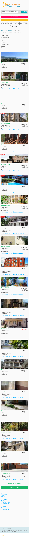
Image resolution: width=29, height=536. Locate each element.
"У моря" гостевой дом (6, 227)
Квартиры (4, 42)
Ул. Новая (3, 506)
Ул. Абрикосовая (5, 509)
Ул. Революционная (6, 502)
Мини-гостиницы (5, 44)
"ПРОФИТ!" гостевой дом (6, 268)
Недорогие (3, 496)
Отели (3, 46)
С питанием (4, 499)
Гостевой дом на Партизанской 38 (6, 350)
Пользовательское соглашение (9, 531)
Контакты (9, 528)
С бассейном (4, 493)
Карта (10, 69)
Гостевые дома (5, 37)
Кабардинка (9, 30)
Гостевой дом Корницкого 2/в (6, 451)
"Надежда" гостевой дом (6, 103)
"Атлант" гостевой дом (6, 82)
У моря (2, 495)
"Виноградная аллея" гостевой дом (6, 246)
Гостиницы (4, 39)
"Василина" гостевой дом (6, 62)
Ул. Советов (4, 508)
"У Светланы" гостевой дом (6, 164)
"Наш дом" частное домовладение (6, 391)
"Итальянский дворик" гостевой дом (6, 123)
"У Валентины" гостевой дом (6, 473)
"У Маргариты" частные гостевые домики (6, 287)
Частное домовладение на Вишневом (6, 410)
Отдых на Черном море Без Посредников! (11, 7)
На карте (3, 498)
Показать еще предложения (14, 483)
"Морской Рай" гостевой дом (6, 205)
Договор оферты (22, 530)
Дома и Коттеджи (6, 40)
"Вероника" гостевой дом (6, 185)
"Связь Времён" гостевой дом (6, 309)
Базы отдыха (4, 35)
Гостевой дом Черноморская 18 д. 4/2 (6, 328)
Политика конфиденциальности (9, 530)
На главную (3, 30)
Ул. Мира (3, 500)
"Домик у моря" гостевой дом (6, 144)
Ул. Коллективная (5, 505)
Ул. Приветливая (5, 503)
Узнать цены (5, 69)
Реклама (3, 528)
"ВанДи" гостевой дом (6, 369)
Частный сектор (5, 48)
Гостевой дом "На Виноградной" (6, 432)
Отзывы (15, 69)
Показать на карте (14, 487)
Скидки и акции (14, 16)
